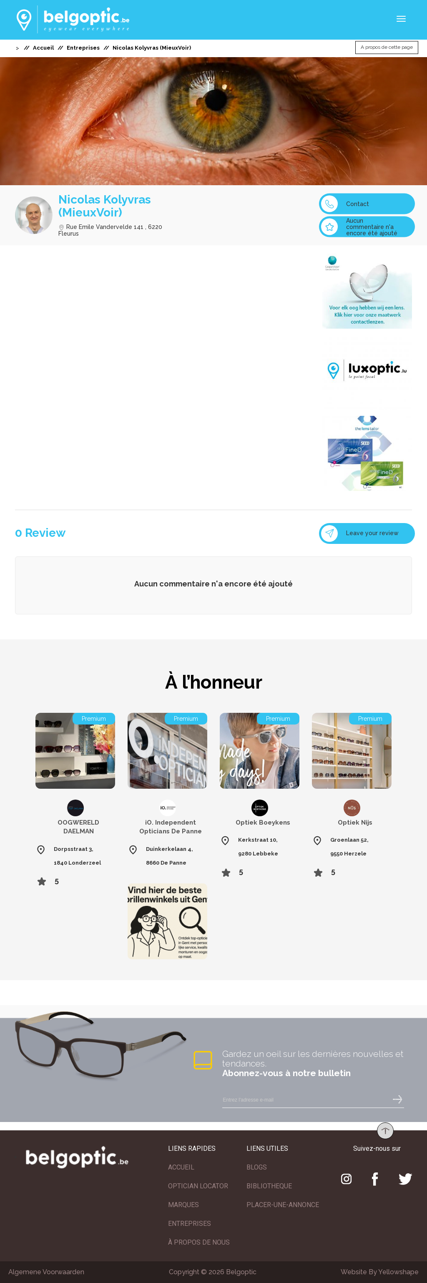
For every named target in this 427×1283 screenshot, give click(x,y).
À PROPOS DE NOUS (199, 1242)
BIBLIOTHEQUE (269, 1186)
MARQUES (183, 1205)
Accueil (43, 48)
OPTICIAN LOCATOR (198, 1186)
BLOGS (256, 1167)
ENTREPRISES (189, 1224)
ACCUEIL (181, 1167)
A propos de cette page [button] (387, 47)
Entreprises (83, 48)
